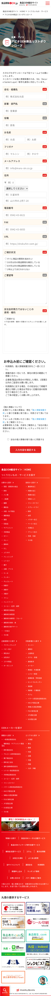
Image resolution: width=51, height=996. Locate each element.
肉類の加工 (32, 491)
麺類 (5, 503)
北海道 (30, 739)
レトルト (7, 561)
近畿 (29, 756)
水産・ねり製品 (9, 511)
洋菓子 (6, 594)
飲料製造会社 (8, 750)
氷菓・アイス (8, 569)
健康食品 (7, 515)
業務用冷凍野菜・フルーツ (13, 618)
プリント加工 (32, 532)
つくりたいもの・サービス (38, 11)
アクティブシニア (10, 645)
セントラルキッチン (35, 682)
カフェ (30, 694)
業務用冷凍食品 (9, 610)
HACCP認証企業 (33, 703)
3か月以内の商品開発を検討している (22, 262)
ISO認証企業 (32, 719)
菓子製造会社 (8, 758)
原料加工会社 (8, 762)
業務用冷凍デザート (11, 627)
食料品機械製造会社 (11, 766)
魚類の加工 (32, 495)
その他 (6, 635)
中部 (29, 752)
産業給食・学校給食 (35, 678)
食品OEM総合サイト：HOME (14, 11)
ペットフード (8, 602)
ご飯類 (6, 499)
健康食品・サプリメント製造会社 (13, 744)
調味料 (6, 544)
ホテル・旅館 (32, 657)
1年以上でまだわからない (17, 269)
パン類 (6, 495)
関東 (29, 748)
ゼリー (6, 536)
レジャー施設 (32, 674)
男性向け (7, 653)
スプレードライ (33, 507)
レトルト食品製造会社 (11, 770)
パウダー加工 (32, 519)
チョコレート (8, 581)
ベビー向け (7, 649)
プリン (6, 598)
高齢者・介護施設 (34, 690)
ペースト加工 (32, 524)
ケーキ (6, 573)
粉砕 (29, 511)
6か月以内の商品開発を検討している (22, 265)
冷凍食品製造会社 (10, 775)
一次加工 (7, 631)
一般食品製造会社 (10, 739)
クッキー (7, 577)
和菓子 (6, 585)
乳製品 (6, 524)
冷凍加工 (31, 528)
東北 (29, 743)
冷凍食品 (7, 532)
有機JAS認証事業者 (35, 707)
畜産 (5, 519)
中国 (29, 760)
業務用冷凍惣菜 (9, 614)
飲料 (5, 491)
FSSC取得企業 (33, 711)
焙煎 (29, 515)
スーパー (31, 645)
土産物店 (31, 653)
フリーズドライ (33, 503)
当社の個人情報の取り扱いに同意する (27, 439)
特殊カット (32, 499)
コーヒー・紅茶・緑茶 (11, 606)
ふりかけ (7, 552)
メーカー (31, 665)
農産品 (6, 507)
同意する (25, 334)
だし (5, 548)
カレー (6, 540)
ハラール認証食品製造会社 (37, 698)
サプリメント (8, 528)
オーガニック (8, 665)
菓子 (5, 565)
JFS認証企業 (32, 715)
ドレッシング (8, 557)
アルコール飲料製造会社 (12, 754)
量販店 (30, 649)
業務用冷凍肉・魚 (10, 623)
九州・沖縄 (32, 768)
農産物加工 (32, 486)
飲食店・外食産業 (34, 670)
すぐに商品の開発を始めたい (19, 258)
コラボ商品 (7, 661)
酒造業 (30, 686)
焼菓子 (6, 590)
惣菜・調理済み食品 (11, 486)
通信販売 (31, 661)
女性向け (7, 657)
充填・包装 (32, 536)
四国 (29, 764)
